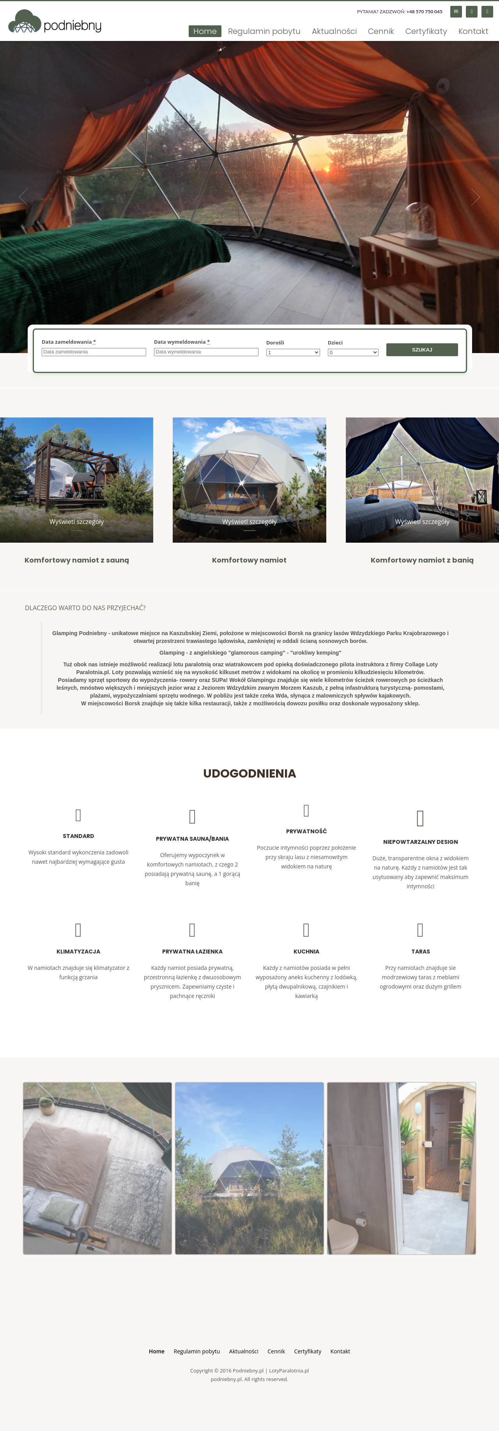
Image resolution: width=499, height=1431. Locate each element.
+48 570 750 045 (424, 11)
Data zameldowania (69, 341)
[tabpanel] (249, 197)
